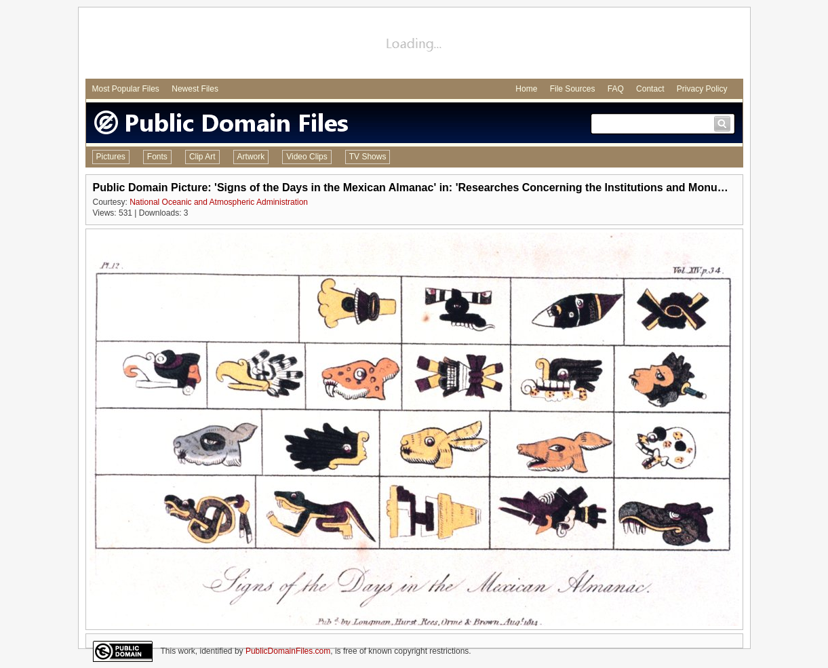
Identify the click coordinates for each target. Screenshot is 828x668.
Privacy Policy (702, 89)
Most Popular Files (125, 89)
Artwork (251, 156)
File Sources (572, 89)
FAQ (616, 89)
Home (526, 89)
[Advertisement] (414, 44)
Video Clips (306, 156)
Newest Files (195, 89)
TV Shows (368, 156)
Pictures (110, 156)
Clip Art (202, 156)
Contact (650, 89)
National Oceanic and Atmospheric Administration (219, 202)
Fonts (157, 156)
